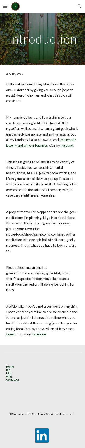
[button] (5, 6)
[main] (42, 39)
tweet (10, 334)
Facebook (39, 334)
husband (67, 145)
